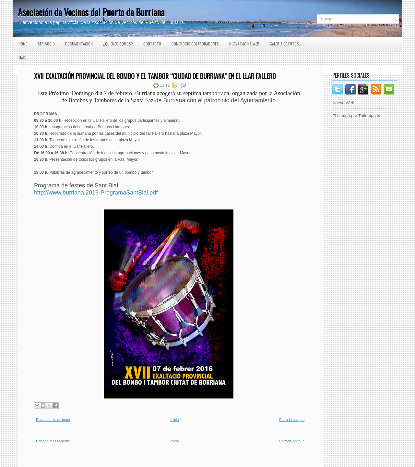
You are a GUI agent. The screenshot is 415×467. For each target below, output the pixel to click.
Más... (23, 57)
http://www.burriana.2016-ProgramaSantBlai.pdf (96, 192)
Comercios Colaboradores (195, 43)
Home (22, 43)
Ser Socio (46, 43)
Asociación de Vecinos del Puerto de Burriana (91, 12)
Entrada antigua (291, 420)
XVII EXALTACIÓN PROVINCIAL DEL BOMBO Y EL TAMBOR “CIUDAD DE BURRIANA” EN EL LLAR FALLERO (155, 76)
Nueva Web (343, 102)
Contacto (152, 43)
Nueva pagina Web (244, 43)
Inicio (175, 420)
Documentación (79, 43)
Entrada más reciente (53, 420)
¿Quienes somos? (118, 43)
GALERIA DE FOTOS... (286, 43)
